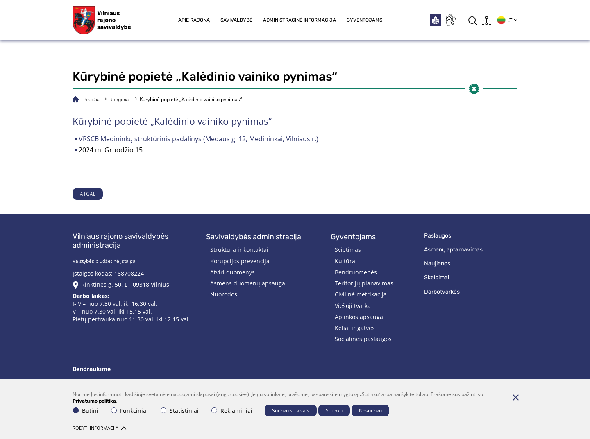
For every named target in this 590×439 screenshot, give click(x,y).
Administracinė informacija (299, 20)
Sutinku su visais (290, 410)
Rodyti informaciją (99, 428)
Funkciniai (129, 410)
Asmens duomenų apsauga (247, 283)
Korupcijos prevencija (240, 261)
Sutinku (334, 410)
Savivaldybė (236, 20)
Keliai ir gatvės (355, 328)
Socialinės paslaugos (363, 339)
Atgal (87, 193)
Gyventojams (364, 20)
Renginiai (119, 99)
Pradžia (91, 99)
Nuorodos (223, 294)
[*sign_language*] (450, 20)
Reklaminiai (231, 410)
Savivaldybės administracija (253, 236)
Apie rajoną (194, 20)
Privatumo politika (94, 401)
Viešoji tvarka (353, 306)
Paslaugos (437, 235)
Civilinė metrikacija (361, 294)
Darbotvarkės (442, 291)
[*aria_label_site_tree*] (487, 20)
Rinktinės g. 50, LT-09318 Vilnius (125, 284)
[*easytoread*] (435, 20)
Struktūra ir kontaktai (239, 249)
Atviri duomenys (232, 272)
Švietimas (348, 249)
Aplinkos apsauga (359, 317)
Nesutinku (370, 410)
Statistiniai (180, 410)
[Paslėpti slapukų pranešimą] (515, 397)
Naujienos (437, 263)
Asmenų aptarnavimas (453, 249)
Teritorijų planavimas (364, 283)
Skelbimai (436, 277)
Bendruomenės (356, 272)
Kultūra (345, 261)
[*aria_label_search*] (472, 20)
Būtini (85, 410)
